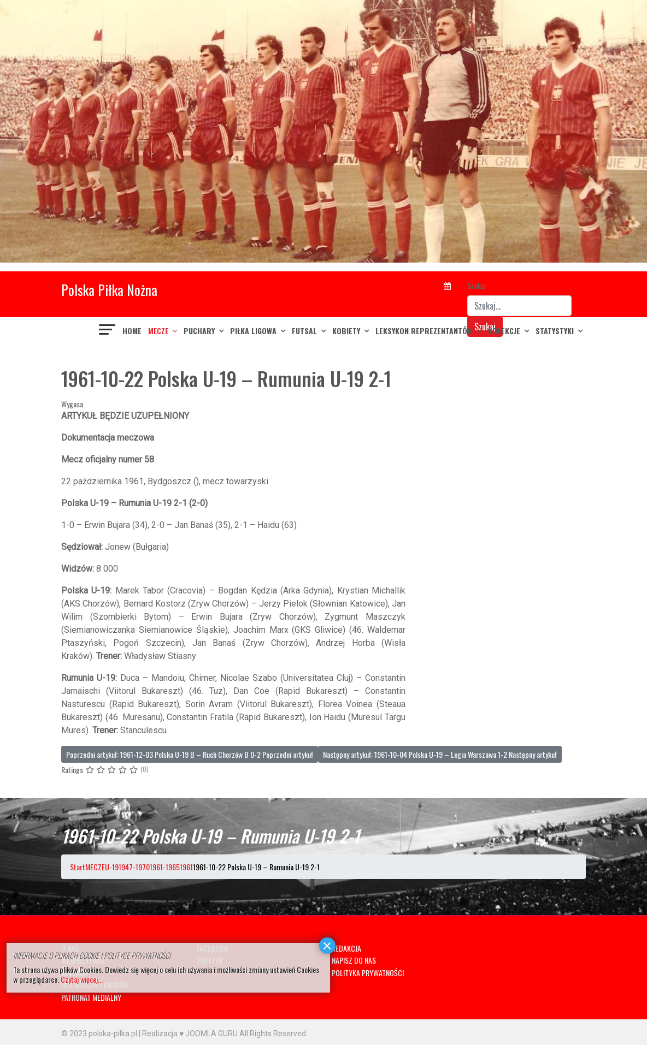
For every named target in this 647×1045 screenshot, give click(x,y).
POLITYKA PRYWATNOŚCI (368, 972)
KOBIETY (346, 330)
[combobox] (519, 305)
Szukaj (476, 285)
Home (132, 330)
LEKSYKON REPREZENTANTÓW (424, 330)
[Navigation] (107, 331)
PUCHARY (199, 330)
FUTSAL (304, 330)
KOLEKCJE (504, 330)
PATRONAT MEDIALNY (91, 997)
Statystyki (555, 330)
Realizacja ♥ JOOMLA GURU (190, 1033)
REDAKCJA (346, 948)
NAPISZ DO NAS (354, 960)
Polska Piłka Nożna (109, 290)
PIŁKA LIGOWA (253, 330)
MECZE (158, 330)
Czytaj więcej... (82, 979)
